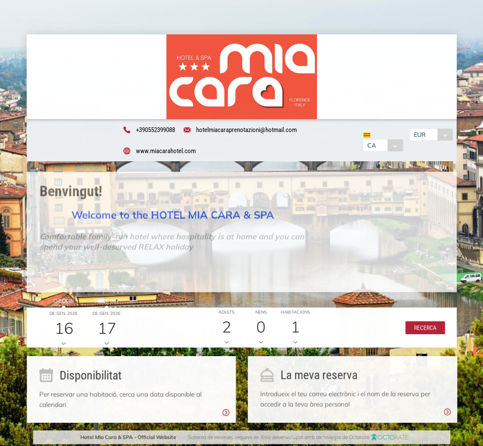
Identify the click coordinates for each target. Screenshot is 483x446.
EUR (421, 135)
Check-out (105, 302)
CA (370, 146)
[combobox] (382, 145)
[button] (423, 329)
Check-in (62, 302)
